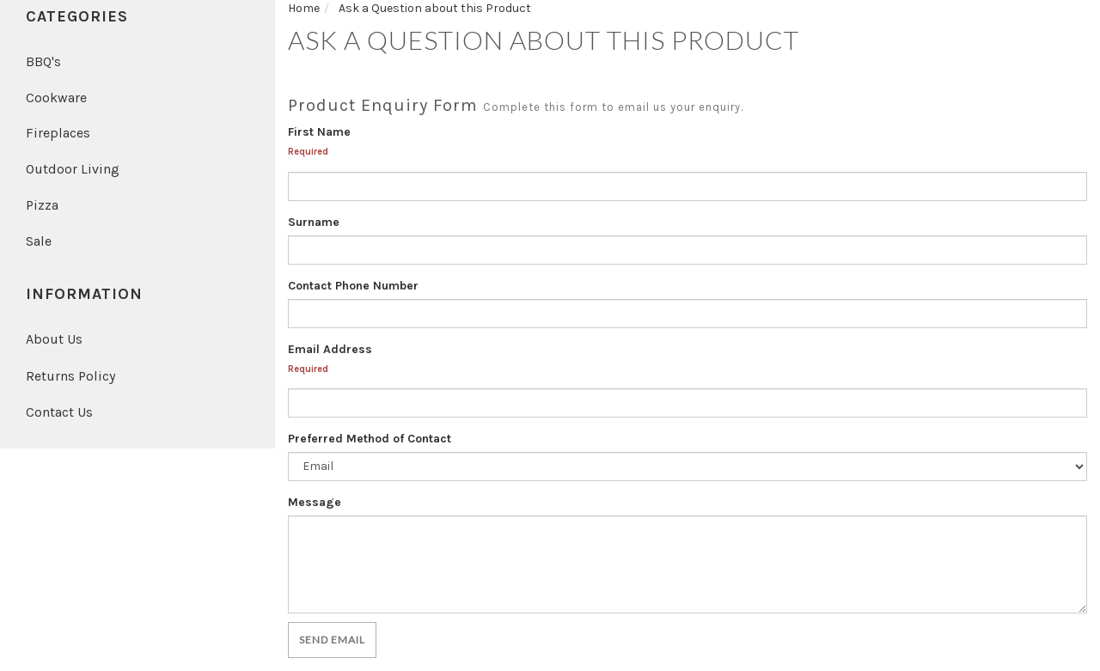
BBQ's (43, 61)
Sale (39, 241)
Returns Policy (70, 376)
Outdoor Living (72, 169)
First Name (319, 132)
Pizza (42, 205)
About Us (54, 339)
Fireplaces (58, 133)
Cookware (56, 97)
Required (308, 151)
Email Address (330, 349)
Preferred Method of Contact (369, 438)
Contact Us (59, 412)
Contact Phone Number (353, 285)
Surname (313, 222)
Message (314, 502)
